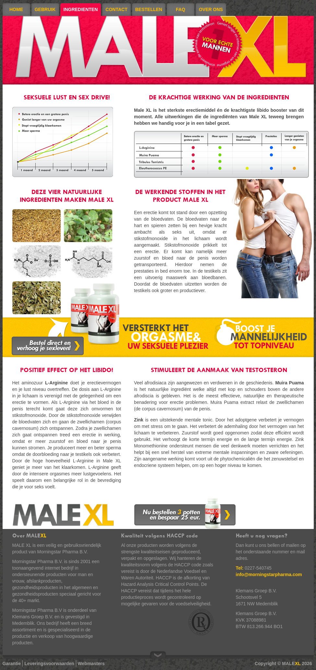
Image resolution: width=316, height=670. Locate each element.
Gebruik (45, 9)
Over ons (211, 9)
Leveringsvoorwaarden (49, 663)
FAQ (180, 9)
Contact (116, 9)
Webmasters (91, 663)
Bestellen (148, 9)
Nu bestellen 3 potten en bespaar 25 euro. (185, 513)
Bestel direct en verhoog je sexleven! (47, 345)
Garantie (12, 663)
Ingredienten (81, 9)
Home (16, 9)
